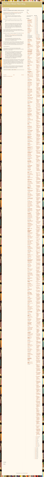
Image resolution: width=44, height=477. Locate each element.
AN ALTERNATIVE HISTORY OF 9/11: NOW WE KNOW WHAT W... (38, 264)
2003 (36, 457)
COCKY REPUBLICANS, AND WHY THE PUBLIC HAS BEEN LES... (38, 319)
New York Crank (30, 201)
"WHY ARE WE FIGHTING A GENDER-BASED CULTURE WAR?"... (38, 85)
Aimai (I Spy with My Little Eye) (30, 20)
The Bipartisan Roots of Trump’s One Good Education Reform (30, 233)
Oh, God (28, 66)
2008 (36, 451)
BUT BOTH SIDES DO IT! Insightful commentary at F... (38, 326)
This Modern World (30, 327)
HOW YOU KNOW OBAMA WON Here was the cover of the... (38, 222)
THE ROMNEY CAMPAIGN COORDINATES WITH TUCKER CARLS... (38, 414)
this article (16, 12)
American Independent (29, 44)
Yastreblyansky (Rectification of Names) (30, 359)
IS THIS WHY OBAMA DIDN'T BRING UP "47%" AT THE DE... (38, 386)
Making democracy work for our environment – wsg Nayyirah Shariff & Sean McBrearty (30, 110)
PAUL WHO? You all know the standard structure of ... (38, 427)
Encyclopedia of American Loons (30, 114)
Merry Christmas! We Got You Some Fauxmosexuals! (30, 350)
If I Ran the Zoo (30, 140)
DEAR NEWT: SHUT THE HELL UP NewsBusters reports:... (38, 75)
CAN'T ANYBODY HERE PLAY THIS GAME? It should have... (38, 256)
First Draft (29, 118)
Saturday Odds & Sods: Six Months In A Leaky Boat (30, 120)
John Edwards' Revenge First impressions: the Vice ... (38, 288)
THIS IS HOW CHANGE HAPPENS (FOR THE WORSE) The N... (38, 271)
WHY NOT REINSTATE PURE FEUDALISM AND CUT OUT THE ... (38, 190)
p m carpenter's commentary (30, 213)
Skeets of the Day (30, 134)
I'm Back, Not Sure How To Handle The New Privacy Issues (30, 22)
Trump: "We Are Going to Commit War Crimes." (30, 163)
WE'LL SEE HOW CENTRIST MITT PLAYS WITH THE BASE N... (38, 231)
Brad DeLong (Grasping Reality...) (30, 71)
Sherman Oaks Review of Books (30, 293)
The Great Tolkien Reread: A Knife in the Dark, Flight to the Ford (30, 174)
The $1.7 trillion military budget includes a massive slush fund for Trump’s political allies (30, 243)
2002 (36, 458)
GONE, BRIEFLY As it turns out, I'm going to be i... (38, 291)
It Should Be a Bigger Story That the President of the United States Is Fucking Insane (30, 285)
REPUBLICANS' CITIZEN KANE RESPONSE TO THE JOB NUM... (38, 382)
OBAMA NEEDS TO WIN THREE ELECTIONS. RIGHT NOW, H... (38, 96)
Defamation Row (29, 338)
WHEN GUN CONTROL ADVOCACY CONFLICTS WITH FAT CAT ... (38, 170)
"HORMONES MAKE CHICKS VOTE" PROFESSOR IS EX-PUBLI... (38, 126)
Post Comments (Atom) (9, 76)
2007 (36, 452)
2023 (36, 20)
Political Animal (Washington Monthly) (30, 231)
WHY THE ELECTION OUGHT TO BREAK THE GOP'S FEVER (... (38, 80)
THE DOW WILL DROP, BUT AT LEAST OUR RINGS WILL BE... (38, 303)
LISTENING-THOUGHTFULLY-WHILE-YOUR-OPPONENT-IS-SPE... (38, 398)
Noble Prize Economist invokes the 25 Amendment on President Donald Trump (30, 256)
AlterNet (29, 34)
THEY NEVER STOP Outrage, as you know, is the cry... (38, 306)
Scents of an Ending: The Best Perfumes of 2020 (30, 295)
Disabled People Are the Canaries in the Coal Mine (30, 58)
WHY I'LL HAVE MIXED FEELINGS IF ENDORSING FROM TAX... (38, 365)
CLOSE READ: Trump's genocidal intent (30, 325)
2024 (36, 19)
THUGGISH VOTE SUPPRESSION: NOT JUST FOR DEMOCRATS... (38, 260)
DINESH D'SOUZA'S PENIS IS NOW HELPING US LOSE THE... (38, 235)
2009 (36, 450)
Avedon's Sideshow (30, 53)
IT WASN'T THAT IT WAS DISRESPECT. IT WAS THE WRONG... (38, 279)
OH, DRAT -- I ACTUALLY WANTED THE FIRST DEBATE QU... (38, 179)
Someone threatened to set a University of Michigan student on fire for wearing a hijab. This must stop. (30, 308)
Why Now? (29, 340)
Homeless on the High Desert (30, 137)
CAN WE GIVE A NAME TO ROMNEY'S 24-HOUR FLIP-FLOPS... (38, 406)
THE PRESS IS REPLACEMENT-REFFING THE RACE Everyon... (38, 148)
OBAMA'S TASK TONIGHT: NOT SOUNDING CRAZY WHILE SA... (38, 248)
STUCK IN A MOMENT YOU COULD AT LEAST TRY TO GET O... (38, 350)
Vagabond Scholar (30, 328)
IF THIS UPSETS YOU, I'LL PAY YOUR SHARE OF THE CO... (38, 334)
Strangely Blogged (30, 311)
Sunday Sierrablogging (30, 141)
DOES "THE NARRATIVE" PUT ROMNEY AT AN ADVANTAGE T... (38, 161)
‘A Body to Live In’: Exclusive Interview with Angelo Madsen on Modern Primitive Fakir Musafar (30, 91)
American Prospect (30, 49)
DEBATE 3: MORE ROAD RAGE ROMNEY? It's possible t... (38, 210)
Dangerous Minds (30, 89)
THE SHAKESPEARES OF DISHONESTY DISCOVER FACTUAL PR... (38, 226)
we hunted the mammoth (29, 332)
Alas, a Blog (29, 24)
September (37, 436)
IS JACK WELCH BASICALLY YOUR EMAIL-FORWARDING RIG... (38, 369)
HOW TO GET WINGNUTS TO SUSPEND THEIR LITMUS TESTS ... (38, 390)
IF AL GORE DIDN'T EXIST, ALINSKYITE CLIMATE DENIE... (38, 47)
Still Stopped (29, 158)
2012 (36, 33)
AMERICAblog (30, 39)
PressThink (29, 246)
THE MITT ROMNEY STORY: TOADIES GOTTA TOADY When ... (38, 117)
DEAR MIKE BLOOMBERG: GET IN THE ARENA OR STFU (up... (38, 214)
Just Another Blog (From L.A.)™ (30, 166)
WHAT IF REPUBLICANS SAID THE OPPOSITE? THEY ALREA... (38, 113)
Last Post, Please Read (30, 363)
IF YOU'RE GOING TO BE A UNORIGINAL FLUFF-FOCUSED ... (38, 239)
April (36, 442)
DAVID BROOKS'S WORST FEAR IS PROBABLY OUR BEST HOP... (38, 55)
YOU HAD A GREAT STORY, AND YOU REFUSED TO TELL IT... (38, 139)
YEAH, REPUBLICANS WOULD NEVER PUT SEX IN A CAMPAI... (38, 101)
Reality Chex (29, 264)
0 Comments (14, 69)
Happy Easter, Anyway (30, 177)
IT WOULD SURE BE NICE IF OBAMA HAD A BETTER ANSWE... (38, 199)
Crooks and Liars (30, 82)
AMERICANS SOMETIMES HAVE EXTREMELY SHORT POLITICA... (38, 66)
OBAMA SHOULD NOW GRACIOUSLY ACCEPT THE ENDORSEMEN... (38, 152)
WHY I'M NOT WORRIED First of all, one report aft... (38, 394)
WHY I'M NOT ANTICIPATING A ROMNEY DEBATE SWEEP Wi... (38, 346)
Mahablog (29, 176)
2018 (36, 26)
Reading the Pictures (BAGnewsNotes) (30, 260)
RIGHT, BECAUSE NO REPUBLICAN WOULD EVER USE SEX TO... (38, 109)
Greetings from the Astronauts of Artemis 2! (30, 99)
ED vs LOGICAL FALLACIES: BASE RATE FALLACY (30, 128)
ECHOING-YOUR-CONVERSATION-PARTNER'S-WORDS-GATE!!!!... (38, 203)
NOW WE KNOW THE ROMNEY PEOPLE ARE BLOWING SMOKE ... (38, 43)
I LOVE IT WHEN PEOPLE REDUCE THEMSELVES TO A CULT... (38, 92)
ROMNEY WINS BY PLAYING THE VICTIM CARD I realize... (38, 402)
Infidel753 (29, 143)
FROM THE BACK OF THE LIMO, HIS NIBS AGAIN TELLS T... (38, 183)
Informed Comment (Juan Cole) (30, 147)
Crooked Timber (30, 79)
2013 (36, 32)
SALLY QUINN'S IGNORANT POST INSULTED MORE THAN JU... (38, 378)
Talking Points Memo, (7, 12)
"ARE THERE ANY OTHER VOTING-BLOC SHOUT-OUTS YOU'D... (38, 310)
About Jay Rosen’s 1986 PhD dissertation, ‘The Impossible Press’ (30, 248)
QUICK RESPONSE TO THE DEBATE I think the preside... (38, 156)
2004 (36, 456)
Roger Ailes (29, 278)
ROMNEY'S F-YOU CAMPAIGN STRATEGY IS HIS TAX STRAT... (38, 71)
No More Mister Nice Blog (14, 4)
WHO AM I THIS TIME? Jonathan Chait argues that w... (38, 39)
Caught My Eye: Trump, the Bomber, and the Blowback (30, 262)
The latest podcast (30, 69)
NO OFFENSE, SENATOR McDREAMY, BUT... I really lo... (38, 434)
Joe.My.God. (29, 153)
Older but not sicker (30, 80)
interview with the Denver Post (13, 34)
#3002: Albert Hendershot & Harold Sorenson (30, 116)
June (36, 440)
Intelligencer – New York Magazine (30, 152)
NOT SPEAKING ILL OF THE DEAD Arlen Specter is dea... (38, 268)
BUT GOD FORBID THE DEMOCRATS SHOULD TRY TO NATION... (38, 135)
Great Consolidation (30, 130)
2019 (36, 25)
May (36, 441)
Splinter (29, 305)
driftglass (29, 105)
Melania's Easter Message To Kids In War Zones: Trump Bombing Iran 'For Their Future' (30, 84)
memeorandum (29, 181)
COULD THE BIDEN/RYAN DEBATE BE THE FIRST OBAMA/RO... (38, 295)
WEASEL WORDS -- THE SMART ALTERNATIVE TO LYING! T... (38, 322)
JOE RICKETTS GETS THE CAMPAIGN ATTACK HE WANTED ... (38, 418)
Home (28, 13)
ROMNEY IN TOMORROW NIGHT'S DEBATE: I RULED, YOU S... (38, 423)
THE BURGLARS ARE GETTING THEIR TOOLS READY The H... (38, 88)
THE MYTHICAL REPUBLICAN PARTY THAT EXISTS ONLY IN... (38, 361)
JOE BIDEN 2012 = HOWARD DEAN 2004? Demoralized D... (38, 275)
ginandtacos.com (30, 126)
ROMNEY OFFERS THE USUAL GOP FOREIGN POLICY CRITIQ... (38, 218)
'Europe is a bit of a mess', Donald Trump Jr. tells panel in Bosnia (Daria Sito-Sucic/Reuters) (30, 183)
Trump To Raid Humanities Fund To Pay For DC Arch (30, 155)
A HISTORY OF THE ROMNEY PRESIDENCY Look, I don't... (38, 186)
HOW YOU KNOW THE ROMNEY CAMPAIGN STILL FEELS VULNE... (38, 299)
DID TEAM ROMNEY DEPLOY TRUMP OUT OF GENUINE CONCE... (38, 131)
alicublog (29, 28)
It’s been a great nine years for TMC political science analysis (30, 195)
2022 (36, 21)
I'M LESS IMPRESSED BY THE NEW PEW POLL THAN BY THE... (38, 342)
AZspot (28, 56)
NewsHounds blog (30, 208)
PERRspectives (29, 223)
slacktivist (29, 297)
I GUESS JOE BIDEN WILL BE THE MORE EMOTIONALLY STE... (38, 338)
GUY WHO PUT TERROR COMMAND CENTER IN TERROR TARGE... (38, 331)
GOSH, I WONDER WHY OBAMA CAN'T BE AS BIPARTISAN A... (38, 374)
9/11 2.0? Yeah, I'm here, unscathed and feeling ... (38, 58)
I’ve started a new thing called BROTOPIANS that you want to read (30, 334)
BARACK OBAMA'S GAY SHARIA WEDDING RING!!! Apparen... (38, 315)
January (37, 446)
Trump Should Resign (30, 188)
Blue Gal (29, 68)
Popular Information (30, 240)
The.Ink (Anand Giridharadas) (30, 323)
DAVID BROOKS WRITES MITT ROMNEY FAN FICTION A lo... (38, 430)
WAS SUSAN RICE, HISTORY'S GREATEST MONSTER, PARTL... (37, 244)
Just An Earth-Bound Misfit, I (29, 161)
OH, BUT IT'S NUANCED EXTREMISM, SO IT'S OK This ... (38, 207)
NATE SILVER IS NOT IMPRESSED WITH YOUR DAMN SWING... (38, 253)
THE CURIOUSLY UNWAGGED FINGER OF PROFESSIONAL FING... (38, 195)
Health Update (29, 169)
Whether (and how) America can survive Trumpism (30, 41)
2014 (36, 31)
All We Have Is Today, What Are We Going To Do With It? (30, 62)
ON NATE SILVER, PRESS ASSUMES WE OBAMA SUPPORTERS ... (38, 62)
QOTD (28, 124)
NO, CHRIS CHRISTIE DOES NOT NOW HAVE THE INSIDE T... (38, 51)
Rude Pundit (29, 283)
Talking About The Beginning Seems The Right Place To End (30, 210)
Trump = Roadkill (30, 95)
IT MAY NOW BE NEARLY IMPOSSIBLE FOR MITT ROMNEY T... (38, 165)
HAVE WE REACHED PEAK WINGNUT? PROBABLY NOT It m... (37, 410)
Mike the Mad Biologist (29, 187)
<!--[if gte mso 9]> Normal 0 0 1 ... (38, 283)
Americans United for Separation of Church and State (30, 51)
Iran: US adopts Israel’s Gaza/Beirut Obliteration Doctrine (30, 149)
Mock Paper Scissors (30, 190)
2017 (36, 27)
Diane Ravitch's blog (30, 97)
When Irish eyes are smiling (38, 282)
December (37, 34)
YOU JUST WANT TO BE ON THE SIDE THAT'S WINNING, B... (38, 354)
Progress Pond (29, 250)
